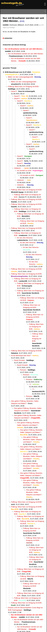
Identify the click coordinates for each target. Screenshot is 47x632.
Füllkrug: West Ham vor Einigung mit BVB (23, 86)
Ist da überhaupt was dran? (21, 355)
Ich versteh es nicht (24, 170)
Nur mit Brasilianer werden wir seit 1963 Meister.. (26, 54)
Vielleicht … (18, 168)
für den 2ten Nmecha (27, 243)
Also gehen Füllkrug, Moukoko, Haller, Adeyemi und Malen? (32, 439)
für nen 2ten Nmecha (24, 238)
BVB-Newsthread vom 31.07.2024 (18, 72)
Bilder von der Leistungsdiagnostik (20, 77)
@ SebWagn (11, 27)
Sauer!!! (14, 91)
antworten (8, 38)
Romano (23, 370)
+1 (30, 384)
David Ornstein (19, 360)
